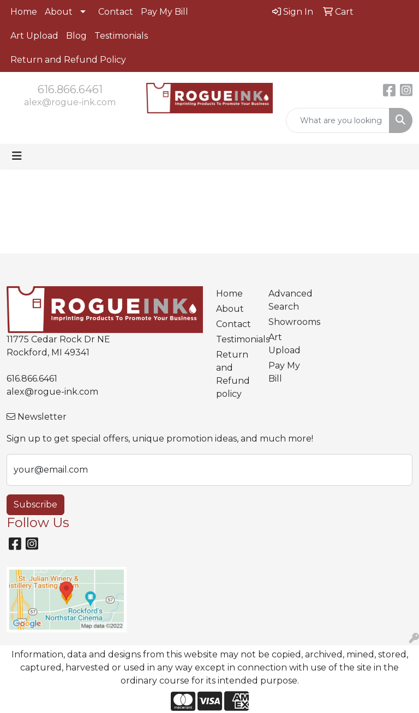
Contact (115, 12)
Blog (76, 36)
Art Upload (34, 36)
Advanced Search (288, 300)
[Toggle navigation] (16, 156)
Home (23, 12)
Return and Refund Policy (68, 60)
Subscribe (35, 504)
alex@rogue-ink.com (70, 102)
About (59, 12)
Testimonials (121, 36)
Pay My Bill (164, 12)
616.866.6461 (70, 89)
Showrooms (288, 322)
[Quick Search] (338, 120)
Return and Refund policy (233, 374)
